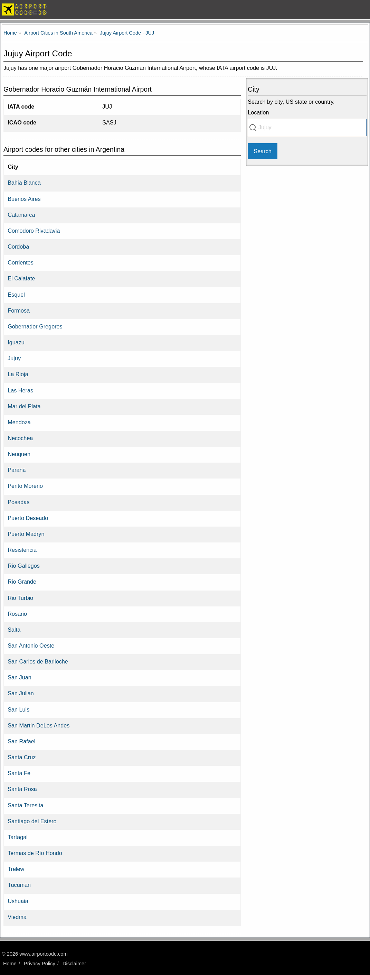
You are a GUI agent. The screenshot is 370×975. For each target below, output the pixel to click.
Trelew (16, 869)
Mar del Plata (24, 406)
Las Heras (20, 390)
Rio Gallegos (24, 566)
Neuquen (19, 454)
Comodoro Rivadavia (34, 231)
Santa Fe (19, 773)
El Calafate (21, 278)
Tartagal (18, 837)
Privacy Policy (39, 963)
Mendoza (19, 422)
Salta (14, 629)
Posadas (18, 502)
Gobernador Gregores (35, 326)
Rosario (17, 614)
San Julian (21, 693)
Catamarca (21, 215)
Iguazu (16, 342)
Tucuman (19, 885)
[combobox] (307, 127)
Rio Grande (22, 581)
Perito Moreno (25, 486)
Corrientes (21, 262)
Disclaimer (74, 963)
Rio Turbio (20, 598)
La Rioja (18, 374)
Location (258, 112)
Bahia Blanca (24, 182)
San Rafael (21, 741)
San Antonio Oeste (31, 645)
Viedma (17, 917)
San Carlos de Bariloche (38, 661)
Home (10, 963)
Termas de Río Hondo (35, 853)
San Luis (18, 709)
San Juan (19, 677)
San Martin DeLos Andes (38, 725)
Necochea (20, 438)
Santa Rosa (22, 789)
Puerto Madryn (26, 534)
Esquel (16, 294)
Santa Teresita (25, 805)
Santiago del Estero (32, 821)
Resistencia (22, 550)
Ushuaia (18, 901)
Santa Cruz (22, 757)
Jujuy (14, 358)
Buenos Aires (24, 199)
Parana (17, 470)
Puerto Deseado (28, 518)
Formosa (19, 310)
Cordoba (18, 246)
